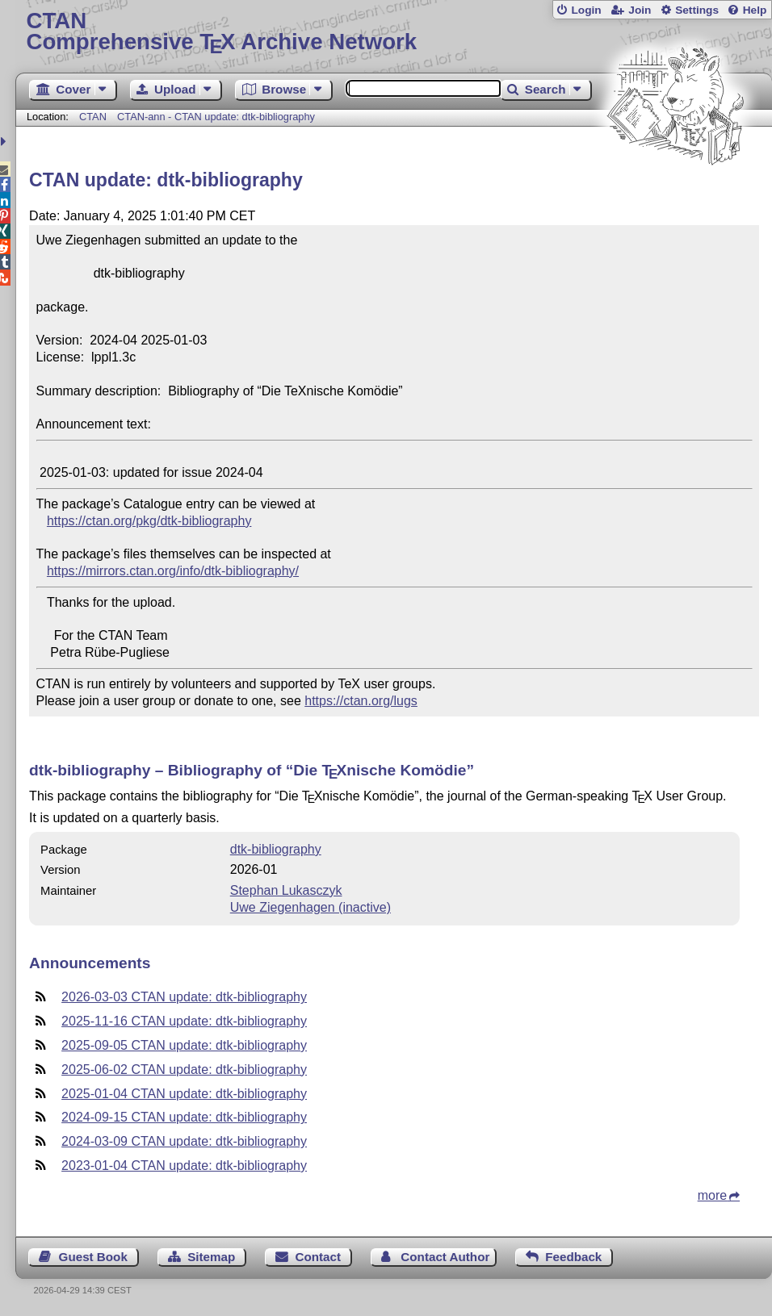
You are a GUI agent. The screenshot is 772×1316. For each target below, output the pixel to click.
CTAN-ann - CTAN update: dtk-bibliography (216, 117)
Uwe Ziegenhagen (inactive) (310, 907)
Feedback (573, 1257)
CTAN (93, 117)
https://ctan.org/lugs (360, 701)
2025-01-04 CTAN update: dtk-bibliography (184, 1094)
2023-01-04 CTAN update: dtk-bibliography (184, 1165)
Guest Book (93, 1257)
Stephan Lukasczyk (286, 890)
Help (755, 10)
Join (639, 10)
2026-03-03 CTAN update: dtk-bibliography (184, 997)
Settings (697, 10)
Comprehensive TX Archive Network (393, 31)
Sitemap (211, 1257)
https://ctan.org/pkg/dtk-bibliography (149, 521)
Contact (319, 1257)
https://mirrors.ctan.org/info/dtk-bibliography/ (173, 571)
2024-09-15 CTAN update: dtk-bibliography (184, 1117)
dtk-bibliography (275, 849)
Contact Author (445, 1257)
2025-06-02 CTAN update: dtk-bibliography (184, 1069)
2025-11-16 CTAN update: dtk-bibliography (184, 1021)
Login (586, 10)
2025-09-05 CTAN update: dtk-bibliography (184, 1045)
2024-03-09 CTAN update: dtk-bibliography (184, 1141)
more (712, 1195)
